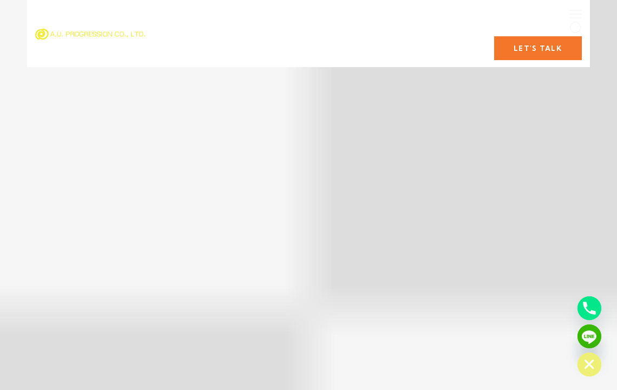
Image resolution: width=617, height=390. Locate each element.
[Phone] (589, 308)
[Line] (589, 336)
